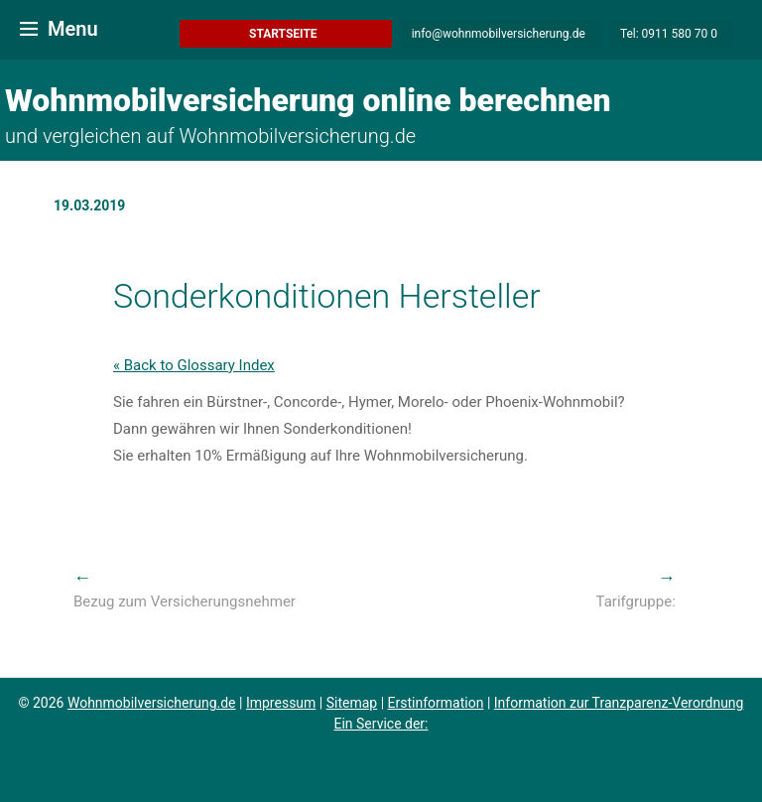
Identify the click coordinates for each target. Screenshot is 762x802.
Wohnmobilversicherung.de (151, 703)
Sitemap (351, 703)
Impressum (281, 703)
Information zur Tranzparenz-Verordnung (619, 703)
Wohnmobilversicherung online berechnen (308, 100)
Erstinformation (436, 703)
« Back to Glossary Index (194, 365)
